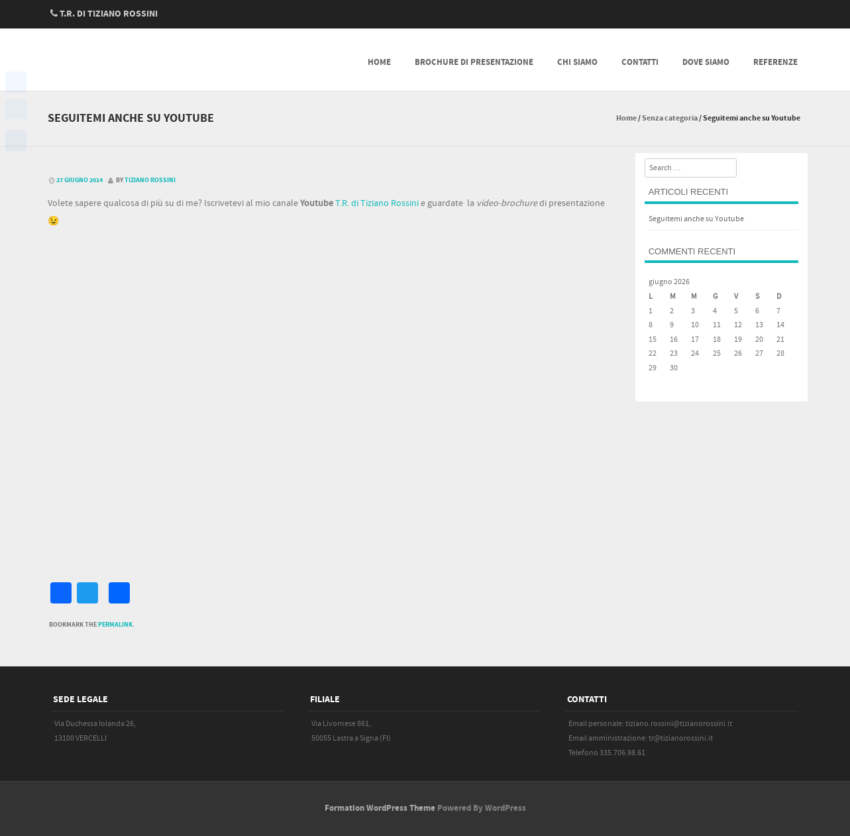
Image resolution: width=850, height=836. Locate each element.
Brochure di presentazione (474, 62)
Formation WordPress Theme (380, 808)
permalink (115, 624)
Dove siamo (705, 62)
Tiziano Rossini (150, 180)
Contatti (640, 62)
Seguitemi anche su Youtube (696, 219)
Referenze (775, 62)
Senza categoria (670, 118)
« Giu (656, 383)
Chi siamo (577, 62)
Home (379, 62)
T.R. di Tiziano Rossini (377, 203)
